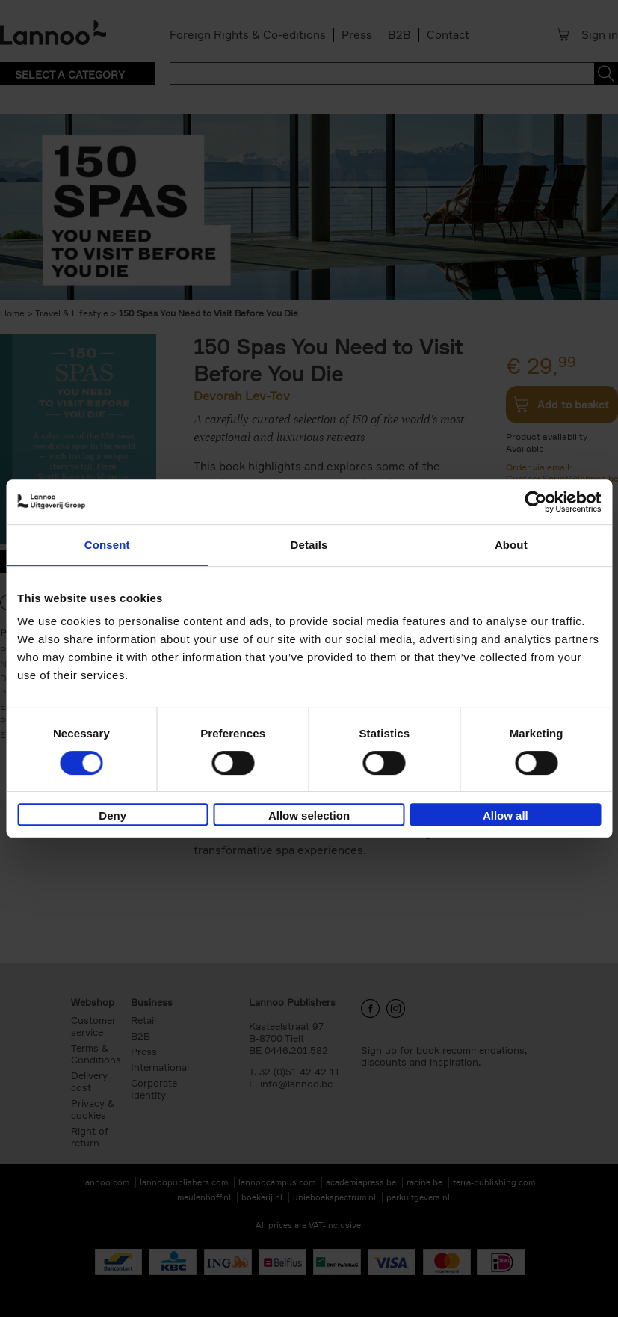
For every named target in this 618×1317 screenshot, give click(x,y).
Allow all (505, 815)
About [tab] (511, 544)
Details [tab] (309, 544)
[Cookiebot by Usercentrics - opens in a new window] (535, 502)
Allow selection (309, 815)
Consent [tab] (107, 544)
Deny (112, 815)
